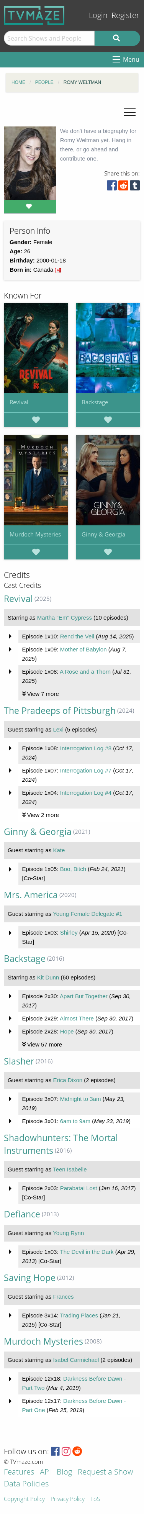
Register (125, 15)
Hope (67, 1031)
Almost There (77, 1018)
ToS (95, 1499)
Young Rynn (68, 1233)
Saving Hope (30, 1278)
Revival (19, 402)
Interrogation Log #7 (85, 770)
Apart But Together (84, 996)
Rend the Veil (77, 636)
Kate (59, 850)
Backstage (95, 402)
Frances (63, 1296)
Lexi (58, 729)
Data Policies (26, 1484)
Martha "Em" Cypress (64, 617)
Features (19, 1472)
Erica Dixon (67, 1080)
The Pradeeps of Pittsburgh (60, 711)
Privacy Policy (68, 1499)
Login (98, 15)
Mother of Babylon (83, 649)
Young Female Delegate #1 (87, 913)
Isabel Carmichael (76, 1360)
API (45, 1472)
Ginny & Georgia (103, 534)
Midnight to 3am (80, 1099)
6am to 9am (75, 1121)
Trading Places (79, 1315)
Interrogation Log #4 (85, 792)
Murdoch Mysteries (35, 534)
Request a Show (105, 1472)
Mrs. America (31, 895)
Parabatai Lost (78, 1188)
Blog (64, 1472)
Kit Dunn (48, 977)
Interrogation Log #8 (85, 748)
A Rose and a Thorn (85, 671)
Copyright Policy (24, 1499)
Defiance (22, 1214)
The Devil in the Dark (86, 1251)
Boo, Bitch (73, 869)
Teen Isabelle (70, 1169)
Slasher (19, 1061)
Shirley (69, 932)
